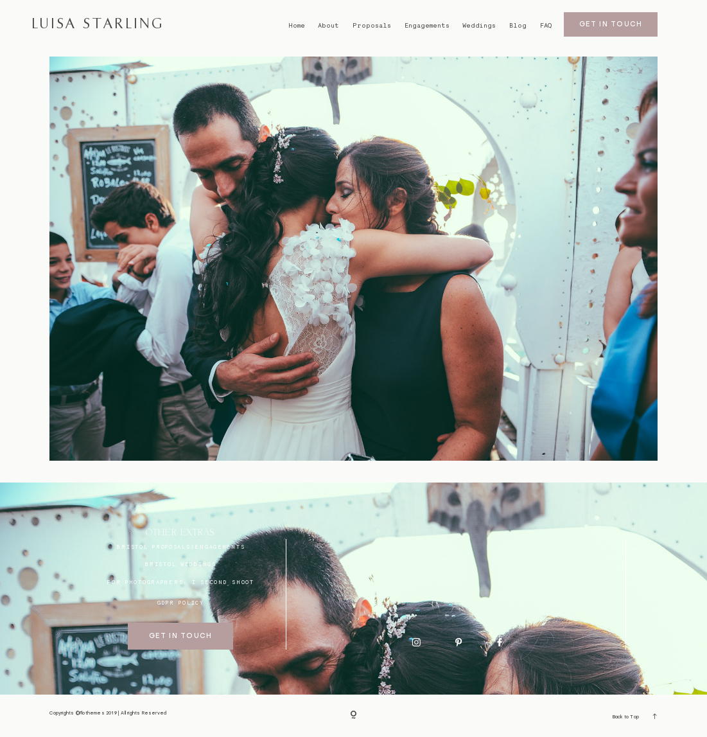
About (328, 25)
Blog (518, 25)
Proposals (372, 25)
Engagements (427, 25)
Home (296, 25)
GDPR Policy (180, 602)
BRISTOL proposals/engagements (180, 547)
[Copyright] (353, 716)
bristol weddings (180, 564)
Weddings (479, 25)
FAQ (546, 25)
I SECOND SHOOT (223, 582)
